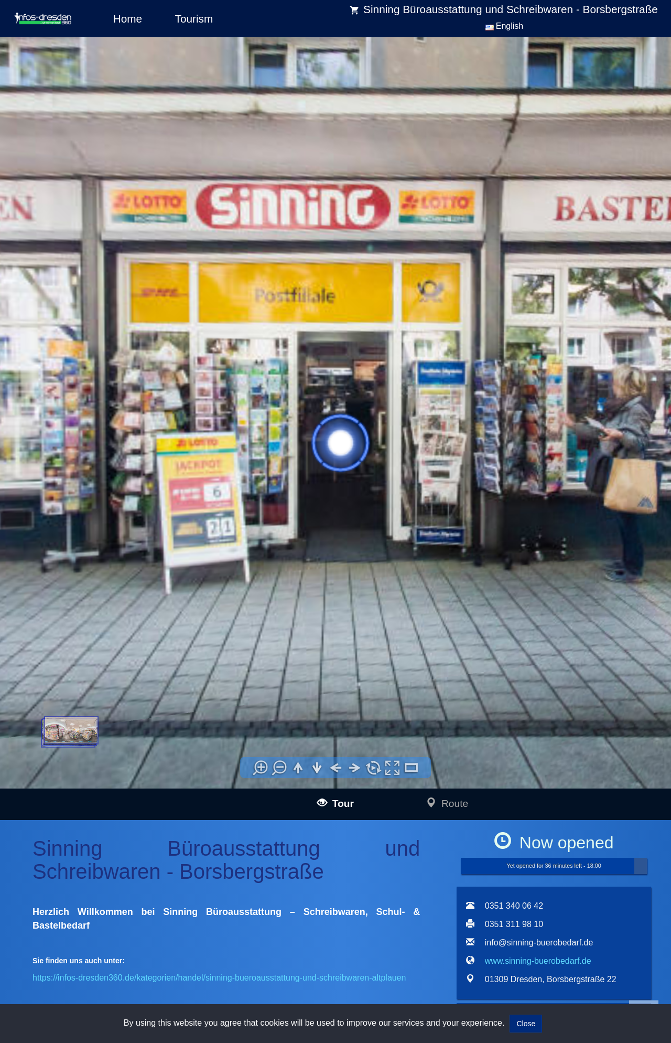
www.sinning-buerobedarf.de (538, 960)
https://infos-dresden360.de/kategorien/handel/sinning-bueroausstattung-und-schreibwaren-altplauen (219, 977)
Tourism (194, 19)
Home (127, 19)
